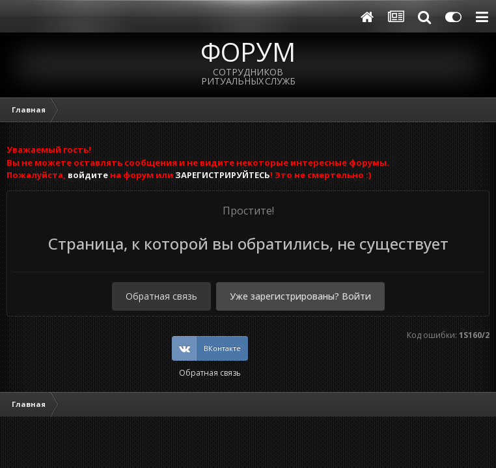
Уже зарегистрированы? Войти (300, 296)
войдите (88, 175)
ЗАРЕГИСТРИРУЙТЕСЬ (222, 175)
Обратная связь (161, 296)
